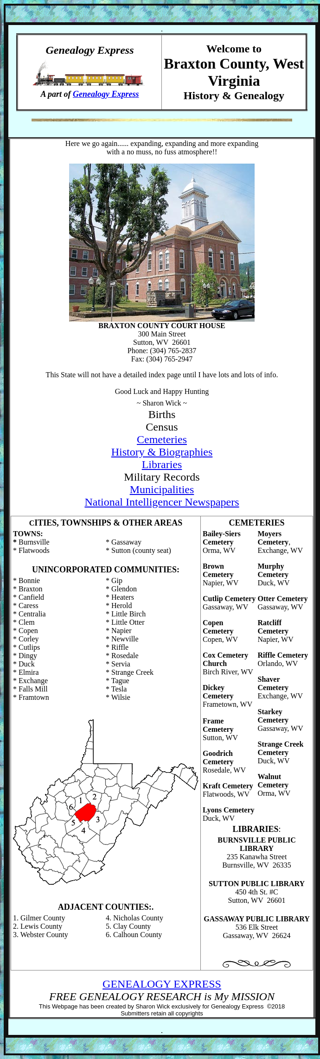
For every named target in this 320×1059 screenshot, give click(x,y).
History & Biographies (162, 452)
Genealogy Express (106, 94)
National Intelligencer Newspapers (161, 502)
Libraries (162, 464)
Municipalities (162, 489)
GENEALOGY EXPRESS (161, 984)
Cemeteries (162, 439)
